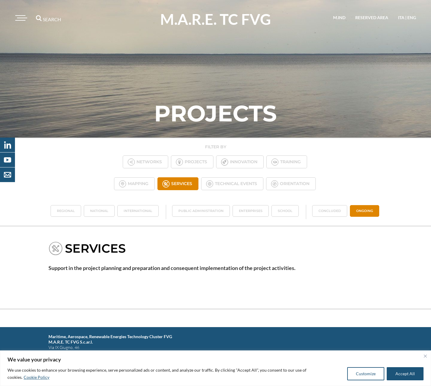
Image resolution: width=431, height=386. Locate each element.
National (99, 211)
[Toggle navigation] (20, 18)
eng (411, 17)
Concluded (329, 211)
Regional (66, 211)
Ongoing (364, 211)
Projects (191, 162)
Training (286, 162)
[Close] (425, 356)
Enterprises (250, 211)
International (138, 211)
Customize (366, 373)
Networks (145, 162)
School (285, 211)
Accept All (405, 373)
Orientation (290, 183)
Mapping (133, 183)
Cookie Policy (36, 377)
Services (177, 183)
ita (401, 17)
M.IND (339, 17)
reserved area (371, 17)
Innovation (239, 162)
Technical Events (231, 183)
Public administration (201, 211)
